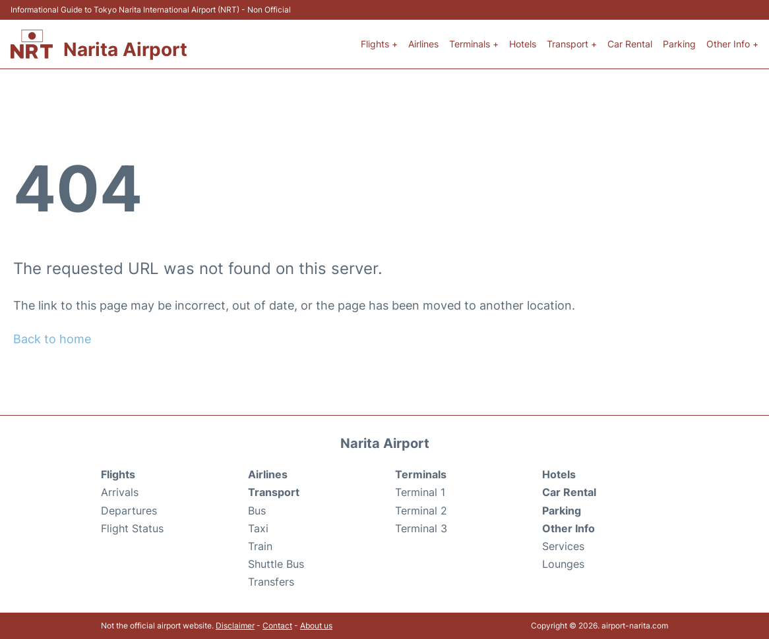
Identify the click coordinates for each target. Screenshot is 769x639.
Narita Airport (125, 49)
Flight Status (132, 528)
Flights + (379, 43)
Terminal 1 (420, 492)
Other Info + (732, 43)
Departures (129, 510)
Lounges (563, 563)
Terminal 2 (421, 510)
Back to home (52, 339)
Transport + (572, 43)
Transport (273, 492)
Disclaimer (235, 625)
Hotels (522, 43)
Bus (257, 510)
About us (316, 625)
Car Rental (629, 43)
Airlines (423, 43)
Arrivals (119, 492)
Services (563, 546)
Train (260, 546)
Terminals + (474, 43)
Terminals (420, 474)
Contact (277, 625)
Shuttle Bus (276, 563)
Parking (679, 43)
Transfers (271, 581)
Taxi (258, 528)
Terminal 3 (421, 528)
